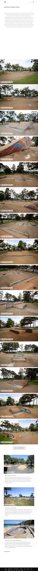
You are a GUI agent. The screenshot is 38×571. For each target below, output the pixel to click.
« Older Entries (7, 551)
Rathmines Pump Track (10, 475)
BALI (22, 570)
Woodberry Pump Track (10, 508)
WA (19, 570)
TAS (11, 570)
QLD (5, 570)
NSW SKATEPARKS (19, 448)
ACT (17, 570)
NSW (9, 570)
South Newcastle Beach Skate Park (13, 540)
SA (14, 570)
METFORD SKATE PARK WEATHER (19, 55)
